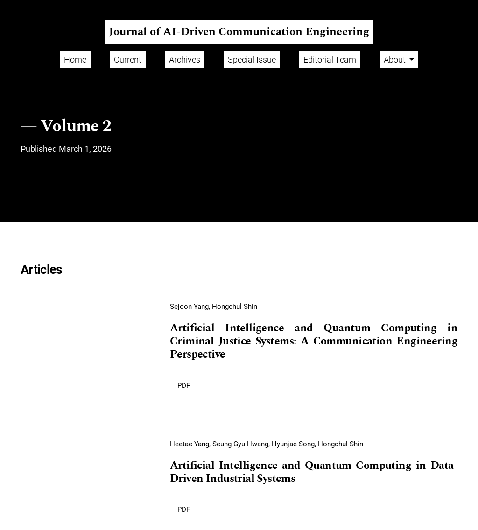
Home (75, 59)
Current (127, 59)
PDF (183, 385)
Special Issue (252, 59)
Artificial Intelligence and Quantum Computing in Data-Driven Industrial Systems (313, 472)
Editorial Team (329, 59)
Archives (184, 59)
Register (427, 7)
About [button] (396, 59)
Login (461, 7)
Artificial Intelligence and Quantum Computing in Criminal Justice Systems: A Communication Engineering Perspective (313, 341)
